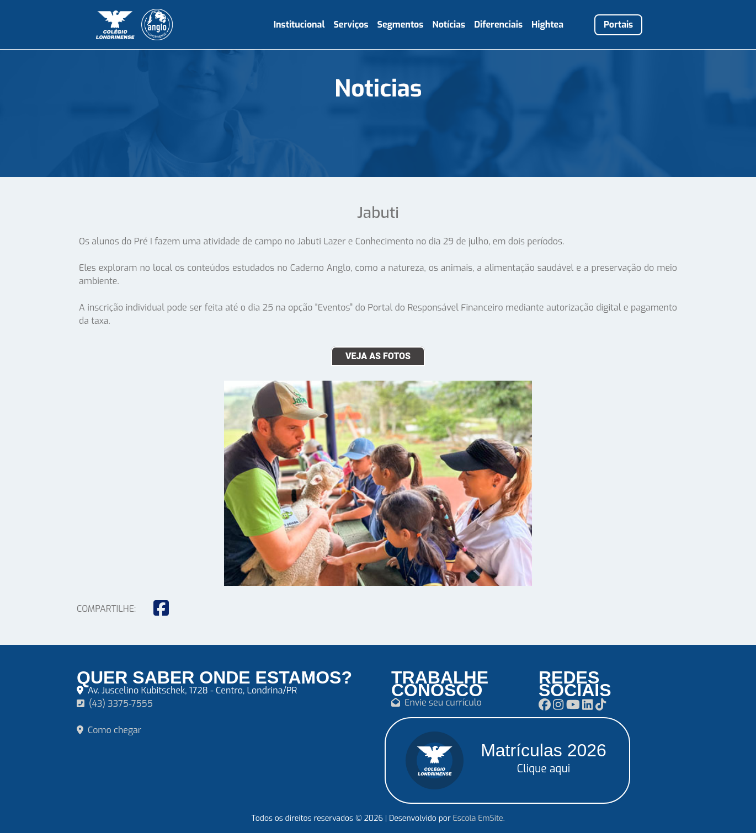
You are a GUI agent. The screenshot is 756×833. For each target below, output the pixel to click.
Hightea (547, 24)
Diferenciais (498, 24)
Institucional (299, 24)
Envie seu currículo (436, 702)
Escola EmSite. (478, 818)
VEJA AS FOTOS (378, 356)
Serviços (350, 24)
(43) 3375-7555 (115, 703)
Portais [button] (618, 24)
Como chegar (109, 730)
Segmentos (400, 24)
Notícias (448, 24)
